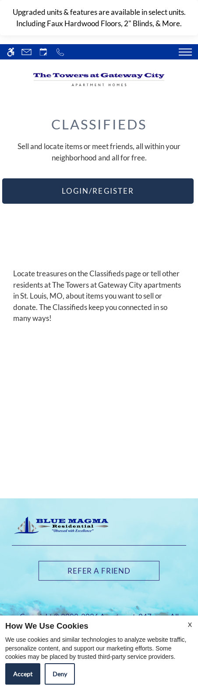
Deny (60, 674)
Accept (22, 674)
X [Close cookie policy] (190, 624)
